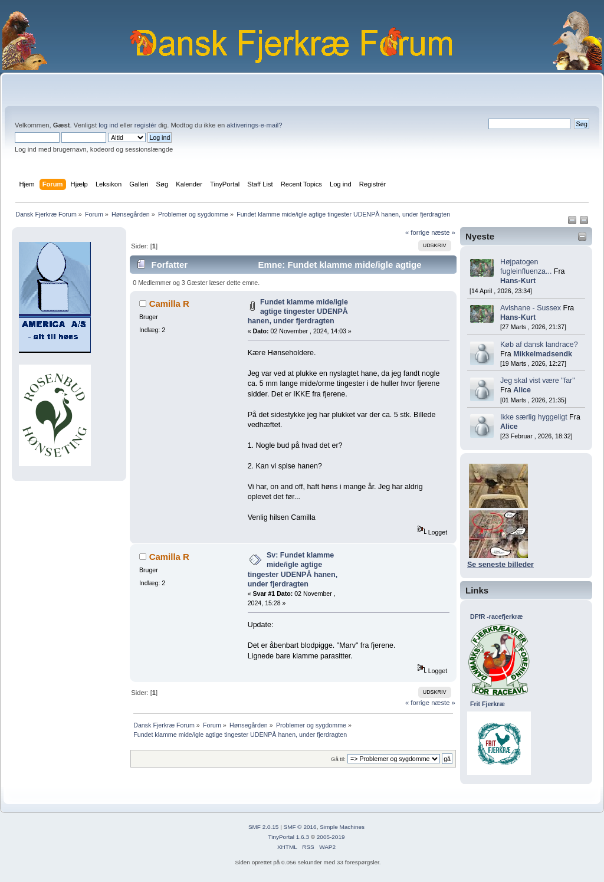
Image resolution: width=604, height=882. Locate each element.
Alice (522, 390)
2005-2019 (331, 837)
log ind (108, 125)
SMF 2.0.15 (263, 827)
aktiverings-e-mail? (254, 125)
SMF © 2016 (300, 827)
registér (145, 125)
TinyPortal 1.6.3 (288, 837)
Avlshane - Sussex (530, 308)
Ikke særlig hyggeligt (533, 417)
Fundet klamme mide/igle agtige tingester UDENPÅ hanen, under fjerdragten (298, 311)
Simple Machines (342, 827)
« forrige (417, 232)
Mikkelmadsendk (542, 354)
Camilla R (169, 304)
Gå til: (338, 759)
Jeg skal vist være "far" (537, 380)
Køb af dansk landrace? (539, 344)
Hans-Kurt (518, 281)
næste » (443, 232)
